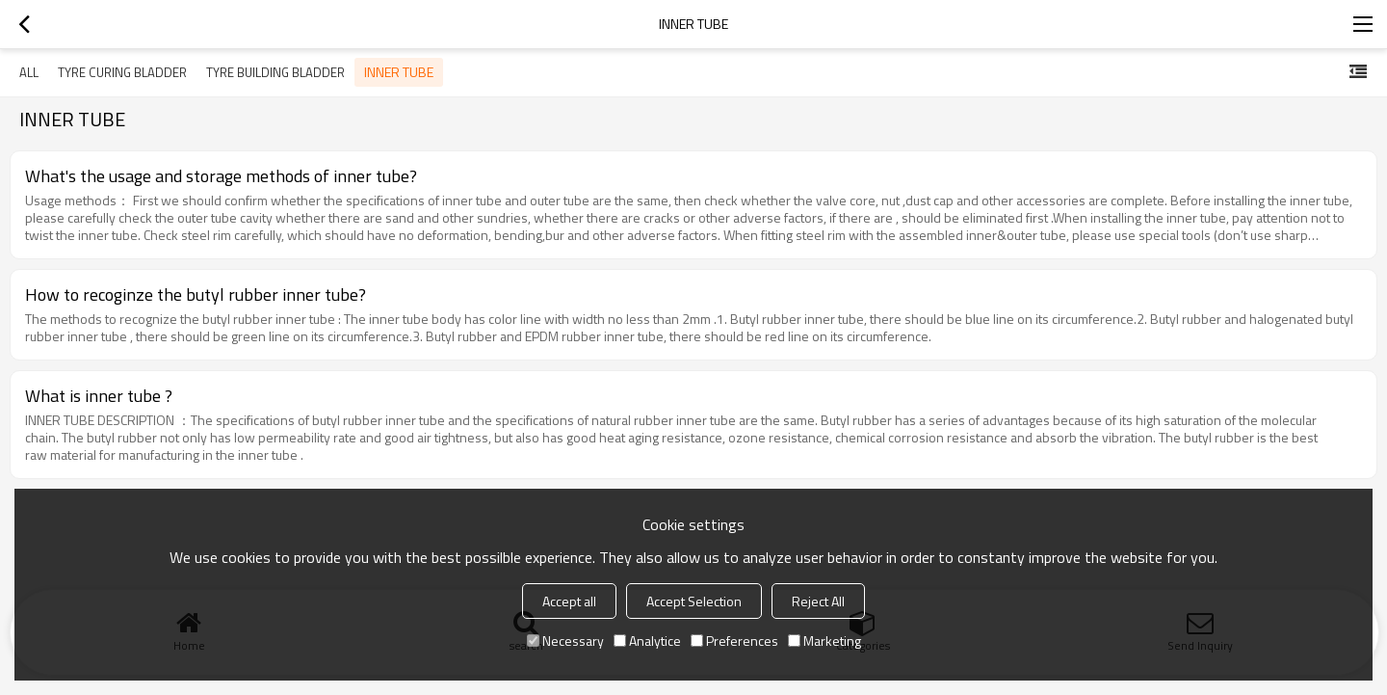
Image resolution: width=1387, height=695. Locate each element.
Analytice (647, 640)
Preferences (734, 640)
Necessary (565, 640)
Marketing (824, 640)
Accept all (569, 601)
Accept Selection (694, 601)
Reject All (818, 601)
